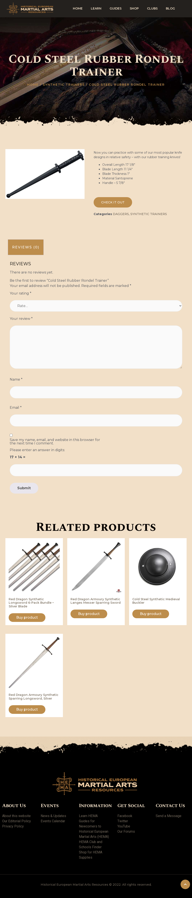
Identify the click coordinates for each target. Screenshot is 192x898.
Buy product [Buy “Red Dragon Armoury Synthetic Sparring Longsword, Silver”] (27, 709)
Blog (170, 8)
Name (16, 379)
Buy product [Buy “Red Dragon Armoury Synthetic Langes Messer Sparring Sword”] (89, 614)
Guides (116, 8)
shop (134, 8)
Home (78, 8)
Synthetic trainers (64, 85)
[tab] (26, 247)
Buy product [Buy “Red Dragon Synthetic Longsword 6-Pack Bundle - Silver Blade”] (27, 617)
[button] (113, 202)
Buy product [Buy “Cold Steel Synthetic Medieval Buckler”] (151, 614)
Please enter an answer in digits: (37, 450)
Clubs (152, 8)
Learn (96, 8)
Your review (21, 318)
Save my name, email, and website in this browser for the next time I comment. (55, 441)
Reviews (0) (25, 247)
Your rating (20, 293)
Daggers (121, 214)
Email (16, 407)
